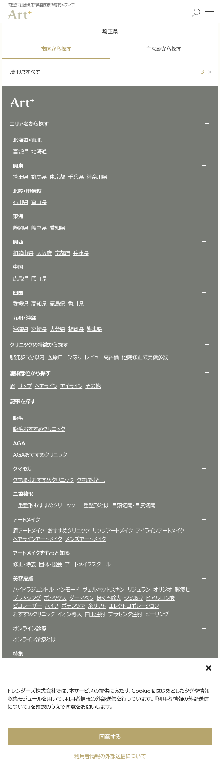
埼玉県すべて (107, 72)
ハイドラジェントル (33, 589)
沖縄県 (20, 329)
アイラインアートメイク (160, 530)
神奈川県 (97, 176)
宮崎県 (39, 329)
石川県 (20, 202)
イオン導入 (70, 614)
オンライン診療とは (34, 639)
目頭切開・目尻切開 (133, 505)
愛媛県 (20, 303)
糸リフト (97, 606)
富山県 (39, 202)
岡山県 (39, 278)
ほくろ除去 (109, 598)
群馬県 (39, 176)
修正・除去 (24, 564)
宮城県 (20, 151)
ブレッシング (27, 598)
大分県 (57, 329)
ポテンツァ (73, 606)
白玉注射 (95, 614)
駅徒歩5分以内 (27, 357)
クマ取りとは (91, 480)
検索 (196, 13)
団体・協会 (50, 564)
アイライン (71, 386)
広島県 (20, 278)
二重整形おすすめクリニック (44, 505)
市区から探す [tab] (56, 49)
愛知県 (57, 227)
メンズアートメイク (85, 539)
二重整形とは (94, 505)
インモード (68, 589)
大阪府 (44, 253)
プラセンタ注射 (125, 614)
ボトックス (55, 598)
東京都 (57, 176)
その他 (93, 386)
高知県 (39, 303)
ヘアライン (46, 386)
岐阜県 (39, 227)
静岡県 (20, 227)
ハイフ (51, 606)
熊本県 (94, 329)
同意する (110, 737)
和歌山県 (23, 253)
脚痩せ (182, 589)
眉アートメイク (29, 530)
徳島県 (57, 303)
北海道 (39, 151)
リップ (25, 386)
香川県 (76, 303)
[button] (208, 668)
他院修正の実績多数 (145, 357)
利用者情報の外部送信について (110, 756)
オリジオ (162, 589)
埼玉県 (20, 176)
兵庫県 (81, 253)
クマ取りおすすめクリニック (43, 480)
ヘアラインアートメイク (37, 539)
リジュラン (138, 589)
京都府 (62, 253)
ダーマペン (82, 598)
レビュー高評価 (102, 357)
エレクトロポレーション (134, 606)
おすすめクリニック (69, 530)
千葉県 (76, 176)
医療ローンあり (65, 357)
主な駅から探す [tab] (163, 49)
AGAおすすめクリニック (40, 454)
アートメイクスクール (88, 564)
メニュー (209, 13)
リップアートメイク (113, 530)
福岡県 (76, 329)
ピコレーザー (27, 606)
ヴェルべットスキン (103, 589)
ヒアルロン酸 (160, 598)
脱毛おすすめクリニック (39, 429)
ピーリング (157, 614)
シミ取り (133, 598)
